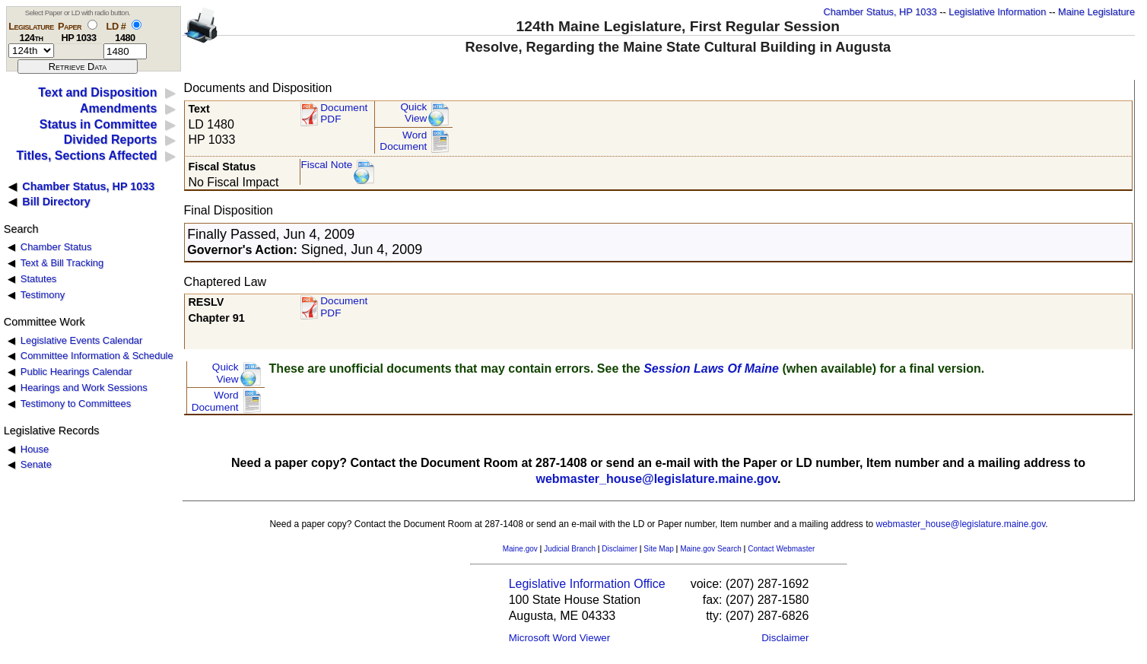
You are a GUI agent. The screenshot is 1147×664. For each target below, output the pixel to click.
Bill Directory (56, 201)
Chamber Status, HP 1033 (880, 11)
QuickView (414, 113)
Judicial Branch (570, 549)
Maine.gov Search (711, 549)
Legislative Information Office (587, 583)
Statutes (39, 278)
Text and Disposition (97, 92)
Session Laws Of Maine (711, 368)
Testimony (43, 294)
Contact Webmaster (781, 549)
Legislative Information (997, 11)
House (35, 449)
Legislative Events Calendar (82, 340)
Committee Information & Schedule (97, 355)
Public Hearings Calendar (76, 371)
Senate (36, 464)
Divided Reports (110, 139)
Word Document (403, 141)
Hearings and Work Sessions (84, 387)
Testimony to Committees (76, 403)
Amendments (118, 108)
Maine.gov (520, 549)
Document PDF (343, 113)
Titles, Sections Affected (86, 155)
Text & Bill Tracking (62, 262)
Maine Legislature (1096, 11)
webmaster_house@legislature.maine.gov (656, 478)
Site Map (658, 549)
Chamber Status (56, 247)
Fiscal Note (326, 164)
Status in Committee (98, 124)
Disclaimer (619, 549)
